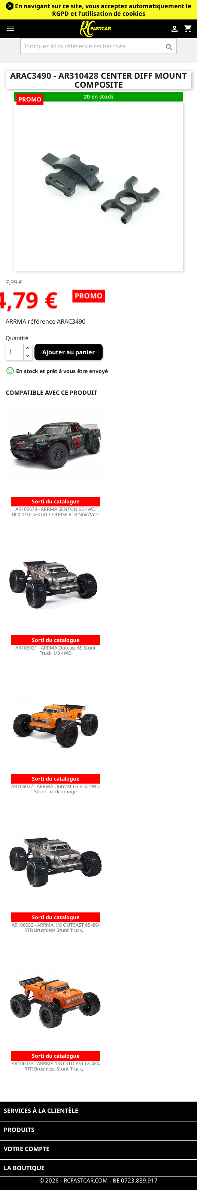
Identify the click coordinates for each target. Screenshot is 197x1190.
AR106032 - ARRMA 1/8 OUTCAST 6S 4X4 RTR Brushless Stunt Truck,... (56, 927)
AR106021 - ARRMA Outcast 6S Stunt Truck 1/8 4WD (55, 650)
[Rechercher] (98, 46)
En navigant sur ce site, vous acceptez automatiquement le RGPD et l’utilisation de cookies (103, 10)
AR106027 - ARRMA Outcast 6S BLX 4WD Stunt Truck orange (55, 789)
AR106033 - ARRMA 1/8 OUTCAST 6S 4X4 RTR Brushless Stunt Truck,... (56, 1066)
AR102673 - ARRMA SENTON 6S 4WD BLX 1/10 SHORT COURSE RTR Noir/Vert (55, 511)
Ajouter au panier (68, 352)
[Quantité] (15, 352)
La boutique (24, 1168)
